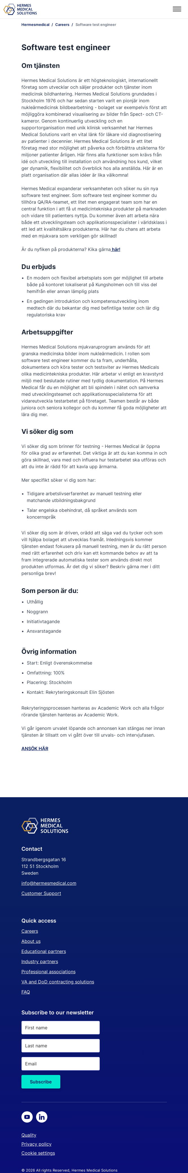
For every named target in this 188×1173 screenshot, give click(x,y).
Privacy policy (36, 1144)
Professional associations (48, 971)
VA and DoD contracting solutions (57, 982)
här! (115, 249)
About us (31, 941)
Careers (29, 931)
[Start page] (20, 9)
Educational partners (43, 951)
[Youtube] (27, 1117)
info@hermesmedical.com (48, 883)
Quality (28, 1135)
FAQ (25, 992)
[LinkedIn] (41, 1117)
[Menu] (177, 9)
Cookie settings (38, 1153)
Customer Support (41, 893)
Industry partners (39, 961)
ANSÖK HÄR (34, 748)
